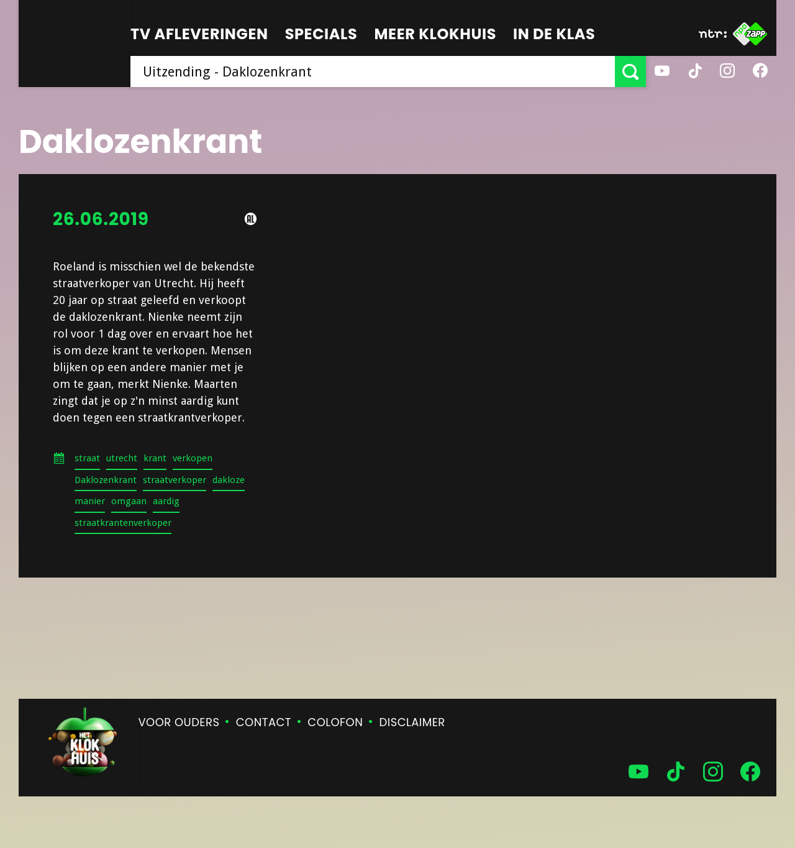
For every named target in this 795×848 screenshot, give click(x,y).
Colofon (335, 722)
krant (154, 458)
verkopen (192, 458)
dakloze (228, 480)
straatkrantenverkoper (123, 522)
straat (87, 458)
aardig (166, 501)
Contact (263, 722)
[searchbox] (372, 71)
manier (90, 501)
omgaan (129, 501)
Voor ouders (179, 722)
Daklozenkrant (106, 480)
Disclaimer (412, 722)
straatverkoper (174, 480)
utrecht (121, 458)
